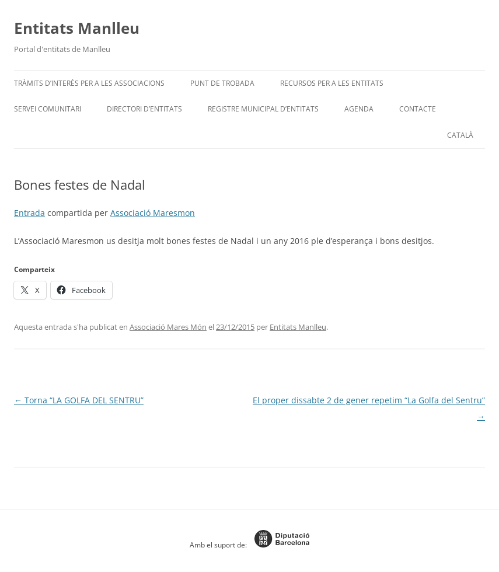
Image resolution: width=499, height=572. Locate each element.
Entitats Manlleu (76, 28)
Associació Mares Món (168, 327)
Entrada (29, 212)
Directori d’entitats (144, 109)
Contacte (417, 109)
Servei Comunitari (47, 109)
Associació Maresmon (152, 212)
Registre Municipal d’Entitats (263, 109)
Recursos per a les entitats (331, 83)
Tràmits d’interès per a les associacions (89, 83)
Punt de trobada (222, 83)
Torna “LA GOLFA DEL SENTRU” (79, 400)
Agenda (359, 109)
